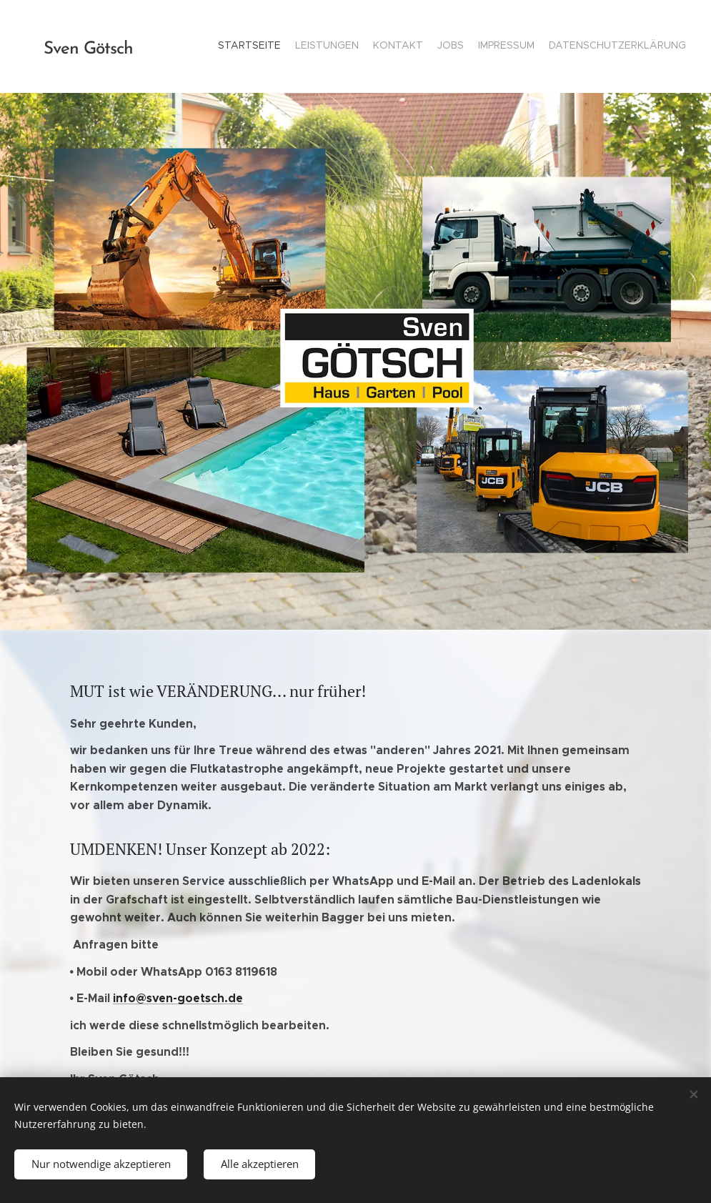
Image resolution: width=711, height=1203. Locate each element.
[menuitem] (616, 46)
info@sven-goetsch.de (178, 998)
